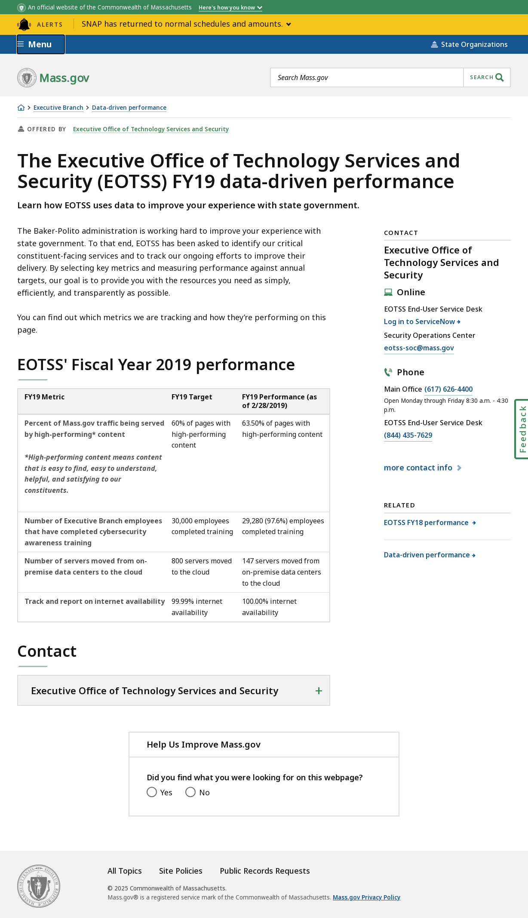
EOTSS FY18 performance (427, 522)
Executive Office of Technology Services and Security (151, 129)
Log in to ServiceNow (419, 321)
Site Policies (181, 870)
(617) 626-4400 (448, 389)
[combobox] (390, 77)
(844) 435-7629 (408, 436)
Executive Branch (58, 107)
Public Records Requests (265, 870)
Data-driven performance (129, 107)
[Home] (21, 107)
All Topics (124, 870)
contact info (419, 467)
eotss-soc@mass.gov (419, 348)
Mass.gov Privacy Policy (366, 897)
